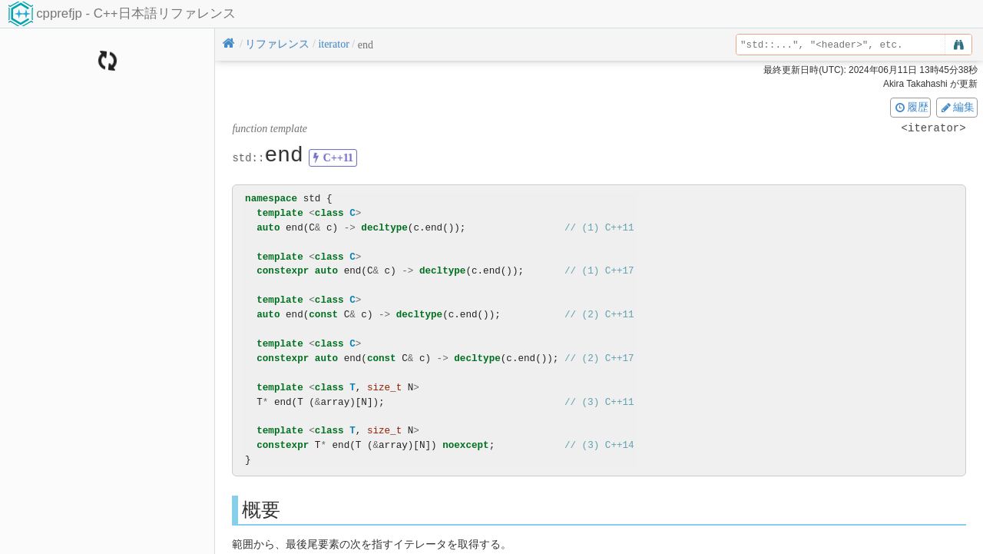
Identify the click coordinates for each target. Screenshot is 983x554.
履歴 (910, 107)
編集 (957, 107)
